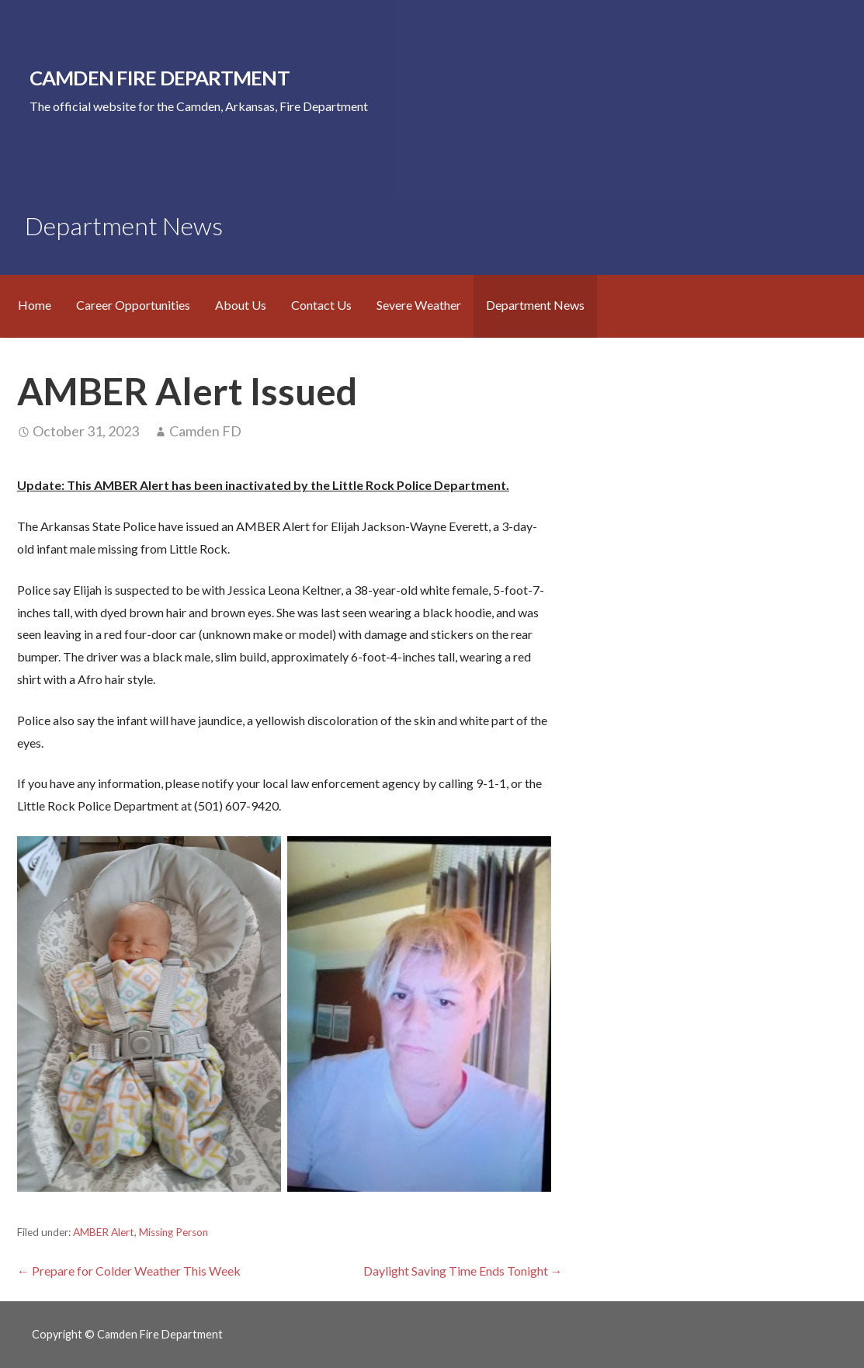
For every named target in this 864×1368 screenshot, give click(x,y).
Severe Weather (418, 304)
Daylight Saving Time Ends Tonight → (463, 1270)
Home (34, 304)
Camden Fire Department (159, 77)
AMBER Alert (103, 1232)
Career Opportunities (133, 304)
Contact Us (321, 304)
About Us (240, 304)
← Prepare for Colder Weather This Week (129, 1270)
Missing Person (173, 1232)
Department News (535, 304)
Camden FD (205, 430)
